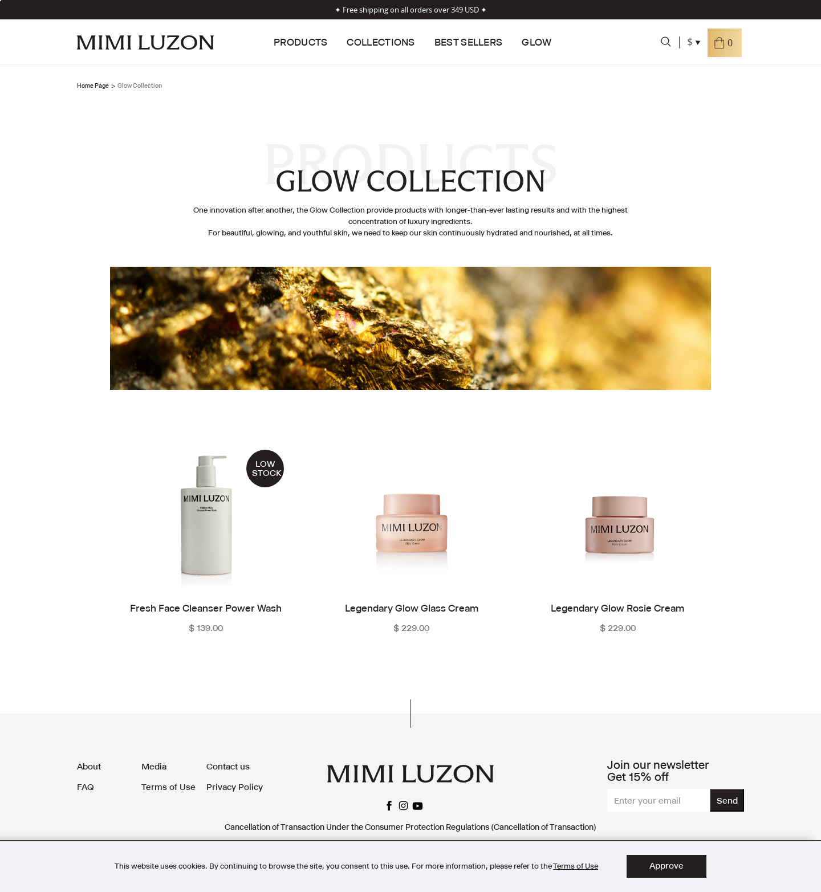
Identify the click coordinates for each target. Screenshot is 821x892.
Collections (380, 42)
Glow (536, 42)
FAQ (85, 786)
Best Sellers (468, 42)
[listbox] (0, 0)
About (89, 766)
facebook (389, 806)
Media (153, 766)
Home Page (93, 85)
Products (300, 42)
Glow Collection (139, 85)
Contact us (228, 766)
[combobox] (694, 42)
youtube (418, 806)
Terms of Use (168, 786)
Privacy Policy (234, 786)
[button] (725, 42)
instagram (403, 806)
